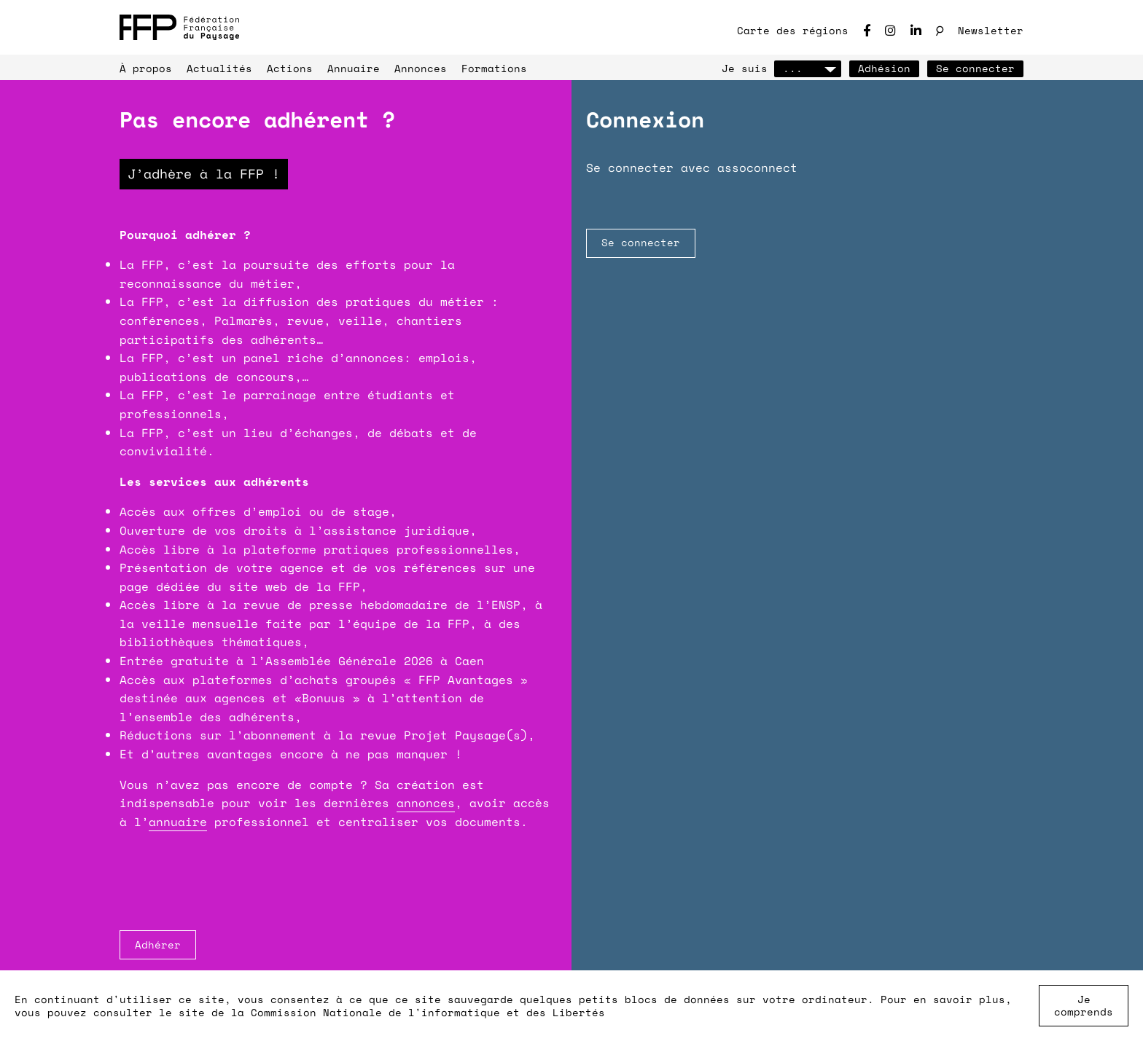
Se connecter (975, 68)
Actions (290, 68)
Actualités (219, 68)
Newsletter (990, 30)
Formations (494, 68)
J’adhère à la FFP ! (204, 173)
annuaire (178, 821)
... (807, 68)
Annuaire (353, 68)
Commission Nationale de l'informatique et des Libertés (428, 1012)
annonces (426, 803)
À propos (146, 68)
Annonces (420, 68)
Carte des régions (793, 30)
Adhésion (884, 68)
